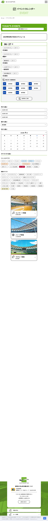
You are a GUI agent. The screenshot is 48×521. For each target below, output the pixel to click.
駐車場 (18, 186)
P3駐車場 (33, 186)
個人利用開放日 (35, 164)
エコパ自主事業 (13, 167)
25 (37, 146)
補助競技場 (21, 174)
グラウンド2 (35, 180)
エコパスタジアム (12, 174)
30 (24, 149)
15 (17, 143)
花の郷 (12, 186)
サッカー (17, 161)
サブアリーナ (5, 177)
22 (17, 146)
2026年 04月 (5, 110)
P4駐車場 (40, 186)
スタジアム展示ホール (31, 183)
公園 (40, 183)
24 (30, 146)
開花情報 (29, 167)
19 (43, 143)
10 (30, 140)
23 (24, 146)
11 (37, 140)
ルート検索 (15, 514)
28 (11, 149)
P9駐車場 (25, 186)
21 (11, 146)
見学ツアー (4, 167)
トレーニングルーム (15, 177)
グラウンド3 (5, 183)
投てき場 (29, 174)
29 (17, 149)
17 (30, 143)
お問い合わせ (23, 502)
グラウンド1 (26, 180)
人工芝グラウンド (6, 180)
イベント (38, 161)
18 (37, 143)
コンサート (4, 164)
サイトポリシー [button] (33, 519)
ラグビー (31, 161)
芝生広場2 (20, 183)
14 (11, 143)
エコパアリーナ (37, 174)
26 (43, 146)
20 (4, 146)
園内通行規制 (5, 189)
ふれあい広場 (5, 186)
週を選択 (4, 124)
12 (43, 140)
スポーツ (10, 161)
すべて (3, 161)
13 (4, 143)
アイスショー (26, 164)
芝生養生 (36, 167)
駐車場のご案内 (25, 98)
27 (4, 149)
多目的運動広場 (16, 180)
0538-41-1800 (25, 496)
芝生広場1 (13, 183)
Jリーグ (24, 161)
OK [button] (44, 518)
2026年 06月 (5, 117)
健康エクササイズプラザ (28, 177)
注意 (23, 167)
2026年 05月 (5, 113)
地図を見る (15, 510)
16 (24, 143)
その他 (12, 189)
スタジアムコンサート (15, 164)
